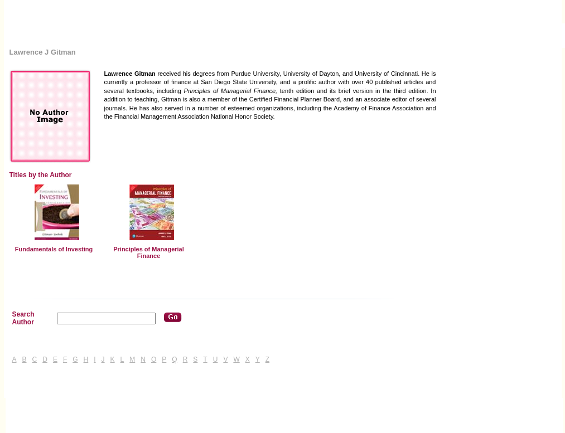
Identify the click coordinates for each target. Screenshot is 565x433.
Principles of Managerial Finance (148, 252)
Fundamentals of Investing (54, 249)
